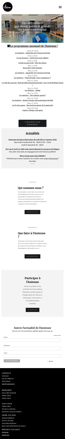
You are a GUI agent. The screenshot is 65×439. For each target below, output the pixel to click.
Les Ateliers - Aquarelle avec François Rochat (32, 53)
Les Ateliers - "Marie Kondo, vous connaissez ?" (32, 78)
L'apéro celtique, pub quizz (32, 110)
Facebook (5, 432)
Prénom (7, 346)
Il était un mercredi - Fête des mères (32, 63)
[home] (7, 7)
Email (6, 337)
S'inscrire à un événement (32, 123)
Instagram (5, 435)
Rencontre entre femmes (32, 68)
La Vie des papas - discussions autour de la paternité (32, 105)
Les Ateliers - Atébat (32, 90)
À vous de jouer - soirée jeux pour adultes (32, 58)
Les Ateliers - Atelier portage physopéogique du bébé (32, 100)
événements (53, 158)
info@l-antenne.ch (8, 384)
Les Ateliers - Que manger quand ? (32, 95)
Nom (5, 353)
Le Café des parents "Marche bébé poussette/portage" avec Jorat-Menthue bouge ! (32, 84)
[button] (60, 7)
